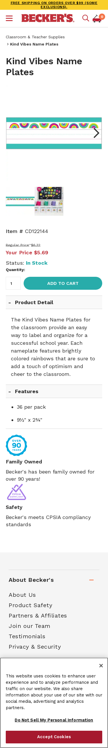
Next (93, 133)
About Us (22, 594)
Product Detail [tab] (34, 302)
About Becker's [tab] (31, 579)
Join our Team (29, 625)
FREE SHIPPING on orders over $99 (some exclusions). (54, 5)
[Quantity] (13, 283)
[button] (9, 19)
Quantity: (15, 269)
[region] (54, 703)
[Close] (101, 665)
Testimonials (27, 636)
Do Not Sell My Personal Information (54, 720)
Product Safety (30, 605)
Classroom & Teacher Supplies (35, 37)
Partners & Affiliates (38, 615)
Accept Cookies (54, 736)
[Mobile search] (85, 18)
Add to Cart (63, 283)
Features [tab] (26, 391)
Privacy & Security (35, 646)
